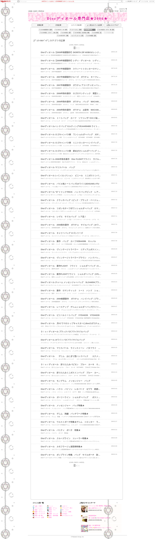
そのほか (63, 513)
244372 (122, 9)
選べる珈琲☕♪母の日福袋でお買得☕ (100, 518)
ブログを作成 (144, 1)
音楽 (49, 511)
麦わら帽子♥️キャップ (95, 508)
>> (131, 1)
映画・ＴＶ (51, 510)
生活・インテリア (39, 513)
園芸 (49, 517)
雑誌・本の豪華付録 (94, 525)
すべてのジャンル (66, 515)
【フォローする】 (114, 11)
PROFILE (41, 11)
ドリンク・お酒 (38, 517)
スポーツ (63, 506)
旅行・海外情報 (52, 515)
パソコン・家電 (65, 511)
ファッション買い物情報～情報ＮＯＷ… (100, 506)
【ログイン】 (123, 11)
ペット (50, 506)
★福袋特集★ (92, 515)
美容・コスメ (37, 510)
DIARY (35, 11)
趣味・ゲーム (52, 508)
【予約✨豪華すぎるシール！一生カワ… (100, 527)
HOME (30, 11)
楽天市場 (151, 1)
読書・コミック (52, 513)
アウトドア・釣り (66, 508)
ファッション (23, 1)
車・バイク (64, 510)
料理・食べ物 (37, 515)
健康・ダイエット (39, 511)
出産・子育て (37, 506)
